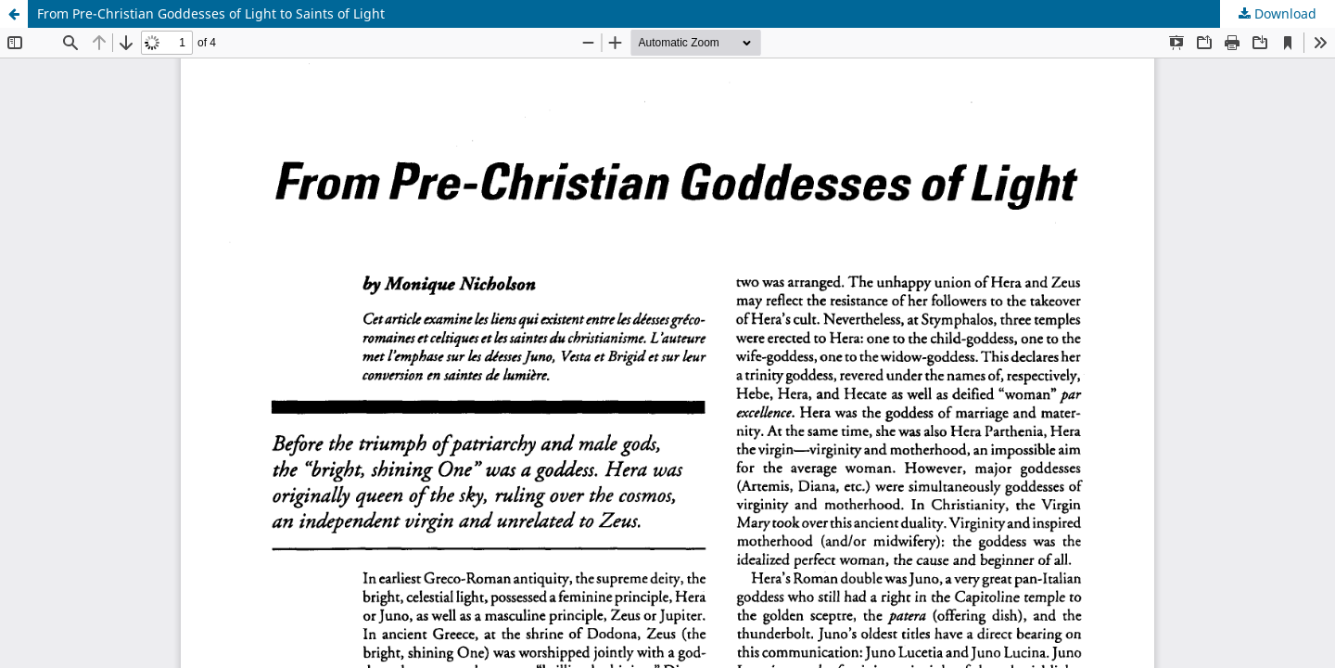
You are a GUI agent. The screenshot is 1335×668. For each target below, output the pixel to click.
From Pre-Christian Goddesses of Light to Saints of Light (211, 13)
